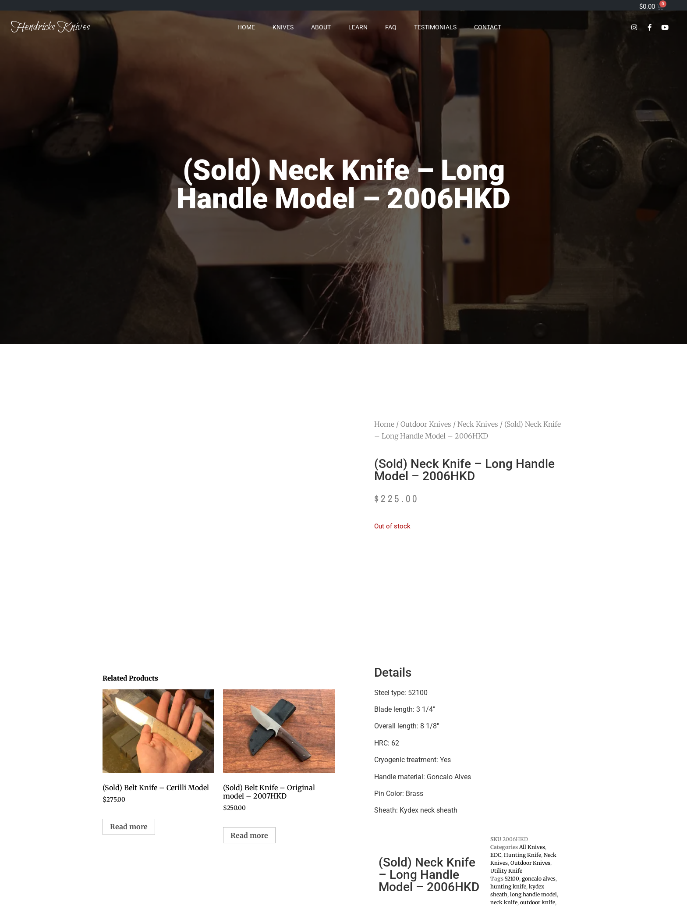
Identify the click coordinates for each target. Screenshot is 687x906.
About (321, 27)
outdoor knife (537, 902)
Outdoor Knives (425, 424)
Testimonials (435, 27)
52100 (512, 878)
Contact (487, 27)
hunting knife (508, 886)
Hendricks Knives (50, 27)
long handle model (533, 894)
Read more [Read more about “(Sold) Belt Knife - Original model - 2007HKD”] (249, 835)
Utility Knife (506, 870)
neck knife (503, 902)
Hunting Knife (522, 855)
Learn (358, 27)
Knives (283, 27)
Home (246, 27)
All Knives (532, 847)
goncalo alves (539, 878)
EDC (495, 855)
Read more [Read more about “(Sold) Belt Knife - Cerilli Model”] (129, 826)
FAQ (391, 27)
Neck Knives (477, 424)
